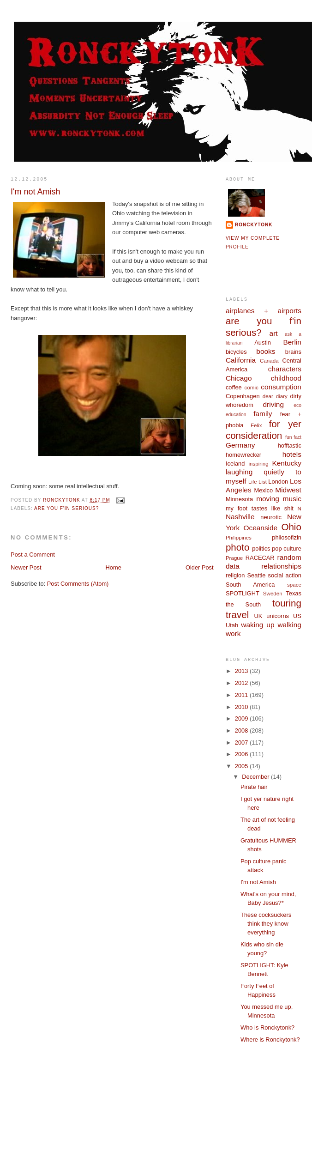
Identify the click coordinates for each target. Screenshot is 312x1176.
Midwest (288, 490)
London (278, 481)
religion (235, 575)
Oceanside (260, 528)
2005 (242, 766)
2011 (242, 694)
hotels (291, 454)
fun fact (293, 437)
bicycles (236, 351)
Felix (256, 425)
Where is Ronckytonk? (270, 1039)
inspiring (259, 464)
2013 (242, 670)
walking (289, 625)
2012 (242, 682)
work (233, 633)
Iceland (235, 463)
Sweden (272, 593)
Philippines (239, 537)
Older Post (200, 567)
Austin (262, 342)
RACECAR (260, 557)
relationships (281, 566)
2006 (242, 754)
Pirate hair (254, 786)
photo (238, 547)
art (274, 333)
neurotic (271, 517)
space (294, 585)
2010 (242, 706)
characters (284, 369)
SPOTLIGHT (242, 593)
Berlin (292, 342)
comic (251, 387)
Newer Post (26, 567)
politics (261, 548)
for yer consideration (263, 429)
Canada (269, 361)
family (262, 414)
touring (286, 603)
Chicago (239, 378)
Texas (293, 593)
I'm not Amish (258, 882)
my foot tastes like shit (260, 508)
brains (293, 351)
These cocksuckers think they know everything (265, 923)
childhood (286, 378)
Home (113, 567)
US (297, 615)
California (241, 360)
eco (297, 405)
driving (273, 404)
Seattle (256, 575)
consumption (281, 387)
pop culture (286, 548)
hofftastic (289, 445)
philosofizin (286, 537)
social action (284, 575)
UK (258, 615)
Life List (257, 482)
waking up (257, 625)
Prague (234, 558)
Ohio (291, 526)
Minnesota (239, 499)
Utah (232, 625)
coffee (234, 387)
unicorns (277, 615)
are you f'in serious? (66, 508)
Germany (240, 445)
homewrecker (243, 454)
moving (267, 499)
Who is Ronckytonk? (267, 1027)
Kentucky (286, 463)
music (292, 499)
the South (243, 604)
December (256, 776)
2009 (242, 718)
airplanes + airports (263, 311)
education (236, 414)
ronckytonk (254, 224)
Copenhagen (243, 396)
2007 (242, 742)
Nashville (240, 517)
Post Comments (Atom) (78, 583)
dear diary (275, 396)
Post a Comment (33, 554)
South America (250, 584)
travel (237, 614)
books (265, 351)
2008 (242, 730)
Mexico (263, 490)
